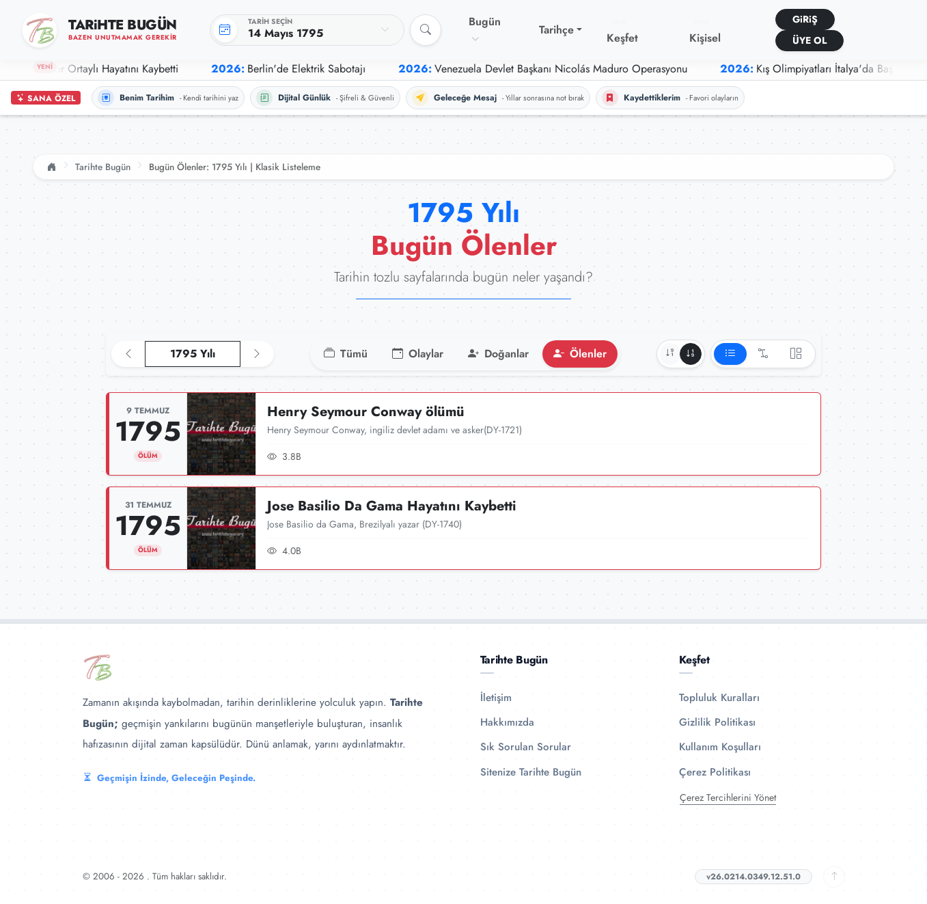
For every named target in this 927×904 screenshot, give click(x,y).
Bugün (485, 29)
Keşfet (622, 31)
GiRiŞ (805, 19)
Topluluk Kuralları (719, 697)
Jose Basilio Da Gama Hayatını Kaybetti (391, 506)
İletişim (496, 697)
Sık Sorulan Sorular (525, 746)
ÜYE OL (809, 40)
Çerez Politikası (715, 772)
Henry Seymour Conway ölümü (366, 412)
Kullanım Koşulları (720, 746)
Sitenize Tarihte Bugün (530, 772)
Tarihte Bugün (102, 167)
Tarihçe (556, 30)
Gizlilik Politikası (717, 722)
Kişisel (705, 31)
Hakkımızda (507, 722)
